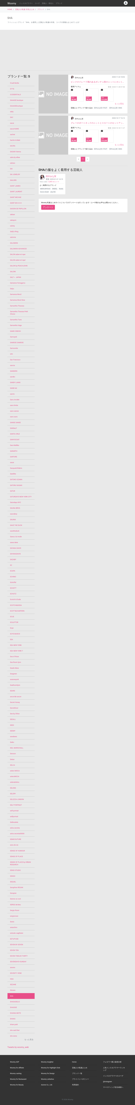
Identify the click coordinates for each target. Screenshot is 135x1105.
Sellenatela (14, 822)
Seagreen (13, 674)
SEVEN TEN (14, 950)
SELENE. (13, 788)
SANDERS (13, 371)
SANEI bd (13, 388)
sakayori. (13, 220)
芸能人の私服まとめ (79, 1068)
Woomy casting (15, 1073)
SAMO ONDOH (15, 331)
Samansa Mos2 (16, 294)
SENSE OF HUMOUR (17, 851)
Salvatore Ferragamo (17, 283)
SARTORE (13, 457)
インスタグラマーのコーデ (113, 1076)
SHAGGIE (13, 1007)
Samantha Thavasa (17, 306)
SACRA (12, 146)
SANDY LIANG (15, 382)
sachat (12, 134)
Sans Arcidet (14, 400)
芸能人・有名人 (48, 3)
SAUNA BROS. (15, 508)
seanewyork (14, 679)
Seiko (12, 742)
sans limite (14, 405)
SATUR (12, 491)
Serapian (13, 893)
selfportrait (14, 816)
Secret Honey (15, 702)
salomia (13, 237)
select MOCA (15, 771)
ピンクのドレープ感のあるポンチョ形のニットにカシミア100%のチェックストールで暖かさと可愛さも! (98, 82)
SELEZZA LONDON (17, 799)
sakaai (12, 214)
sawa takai (14, 542)
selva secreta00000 (17, 834)
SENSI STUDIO (15, 870)
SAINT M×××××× (16, 203)
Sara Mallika (14, 445)
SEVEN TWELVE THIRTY (19, 956)
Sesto (12, 922)
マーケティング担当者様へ (113, 1087)
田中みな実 (79, 78)
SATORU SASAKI (16, 485)
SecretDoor (14, 708)
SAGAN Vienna (15, 152)
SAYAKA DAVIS (15, 548)
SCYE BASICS (15, 634)
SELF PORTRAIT (16, 805)
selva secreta (15, 828)
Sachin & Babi (15, 140)
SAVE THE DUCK (16, 525)
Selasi (12, 759)
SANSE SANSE (15, 422)
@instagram (107, 1082)
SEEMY (12, 731)
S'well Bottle (14, 83)
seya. (12, 979)
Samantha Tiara (16, 320)
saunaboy (13, 514)
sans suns (14, 417)
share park (14, 1024)
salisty (12, 226)
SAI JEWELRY (15, 174)
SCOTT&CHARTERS (17, 611)
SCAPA (12, 571)
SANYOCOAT (15, 440)
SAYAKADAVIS (15, 554)
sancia (12, 365)
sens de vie (14, 845)
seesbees (13, 736)
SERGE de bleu (15, 905)
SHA (11, 996)
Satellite (13, 474)
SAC (11, 117)
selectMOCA (14, 776)
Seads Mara (14, 668)
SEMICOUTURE (15, 839)
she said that (15, 1030)
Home (74, 1062)
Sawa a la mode (16, 537)
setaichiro (13, 927)
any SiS (52, 192)
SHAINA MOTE (15, 1013)
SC (11, 565)
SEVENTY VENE (16, 973)
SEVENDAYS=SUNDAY (18, 962)
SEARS (12, 691)
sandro (12, 377)
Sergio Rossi (14, 910)
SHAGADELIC (15, 1002)
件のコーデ (53, 181)
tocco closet (44, 192)
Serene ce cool (15, 899)
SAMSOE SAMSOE (17, 342)
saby (12, 112)
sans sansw (14, 411)
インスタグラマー (26, 3)
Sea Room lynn (15, 662)
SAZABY (13, 559)
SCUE (12, 617)
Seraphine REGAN (16, 887)
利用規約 (75, 1085)
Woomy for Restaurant (18, 1079)
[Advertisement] (67, 50)
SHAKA (13, 1019)
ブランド (59, 3)
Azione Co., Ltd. (47, 1085)
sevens (12, 967)
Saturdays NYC (15, 502)
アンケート (48, 207)
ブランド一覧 (77, 1073)
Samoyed (13, 337)
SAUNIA (13, 520)
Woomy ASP (14, 1062)
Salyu (12, 289)
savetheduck (14, 531)
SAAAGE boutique (16, 100)
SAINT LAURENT (16, 192)
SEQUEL (13, 882)
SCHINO (13, 577)
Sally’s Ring (14, 231)
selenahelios (14, 782)
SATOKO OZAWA (16, 479)
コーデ (37, 3)
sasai (12, 462)
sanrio (12, 394)
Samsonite (14, 348)
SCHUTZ (13, 594)
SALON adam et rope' (18, 260)
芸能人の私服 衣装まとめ (24, 9)
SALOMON (14, 243)
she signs (13, 1036)
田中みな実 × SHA (115, 108)
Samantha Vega (16, 325)
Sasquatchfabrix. (16, 468)
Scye (12, 628)
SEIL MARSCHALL (16, 748)
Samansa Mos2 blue (17, 300)
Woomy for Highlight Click (50, 1068)
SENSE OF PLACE (16, 856)
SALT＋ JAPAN (15, 277)
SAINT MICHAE (15, 197)
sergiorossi (14, 916)
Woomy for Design (48, 1073)
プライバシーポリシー (80, 1079)
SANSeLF (13, 428)
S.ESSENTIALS (15, 94)
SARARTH (13, 451)
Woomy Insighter (47, 1062)
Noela (61, 189)
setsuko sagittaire (16, 933)
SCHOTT (13, 588)
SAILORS (13, 180)
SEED (12, 725)
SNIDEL (54, 189)
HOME (9, 9)
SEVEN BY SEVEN (16, 945)
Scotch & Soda (15, 599)
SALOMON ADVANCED (18, 249)
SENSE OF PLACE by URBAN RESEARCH (20, 863)
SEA (11, 639)
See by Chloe (15, 714)
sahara (12, 163)
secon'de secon (15, 697)
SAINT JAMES (15, 186)
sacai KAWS (14, 129)
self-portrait (14, 811)
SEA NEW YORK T (16, 651)
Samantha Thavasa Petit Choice (19, 313)
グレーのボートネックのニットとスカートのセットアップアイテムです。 (98, 123)
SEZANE (13, 984)
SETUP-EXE (14, 939)
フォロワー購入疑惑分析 (112, 1062)
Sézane (13, 990)
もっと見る (119, 104)
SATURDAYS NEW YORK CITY (21, 497)
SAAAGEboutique (16, 106)
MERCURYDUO (45, 189)
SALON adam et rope (17, 254)
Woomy (11, 3)
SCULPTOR (14, 622)
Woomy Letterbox (47, 1079)
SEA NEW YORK (16, 645)
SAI (11, 169)
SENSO (12, 876)
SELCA (12, 765)
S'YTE (12, 89)
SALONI (13, 272)
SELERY (13, 794)
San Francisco (15, 360)
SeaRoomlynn (15, 685)
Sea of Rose (14, 656)
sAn (11, 354)
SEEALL (13, 719)
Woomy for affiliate (17, 1068)
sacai (12, 123)
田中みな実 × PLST (100, 108)
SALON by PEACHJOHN (19, 266)
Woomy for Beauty (17, 1085)
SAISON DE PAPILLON (18, 209)
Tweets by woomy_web (18, 1047)
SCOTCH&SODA (16, 605)
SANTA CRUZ (15, 434)
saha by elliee (15, 157)
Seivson (13, 754)
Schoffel (13, 582)
